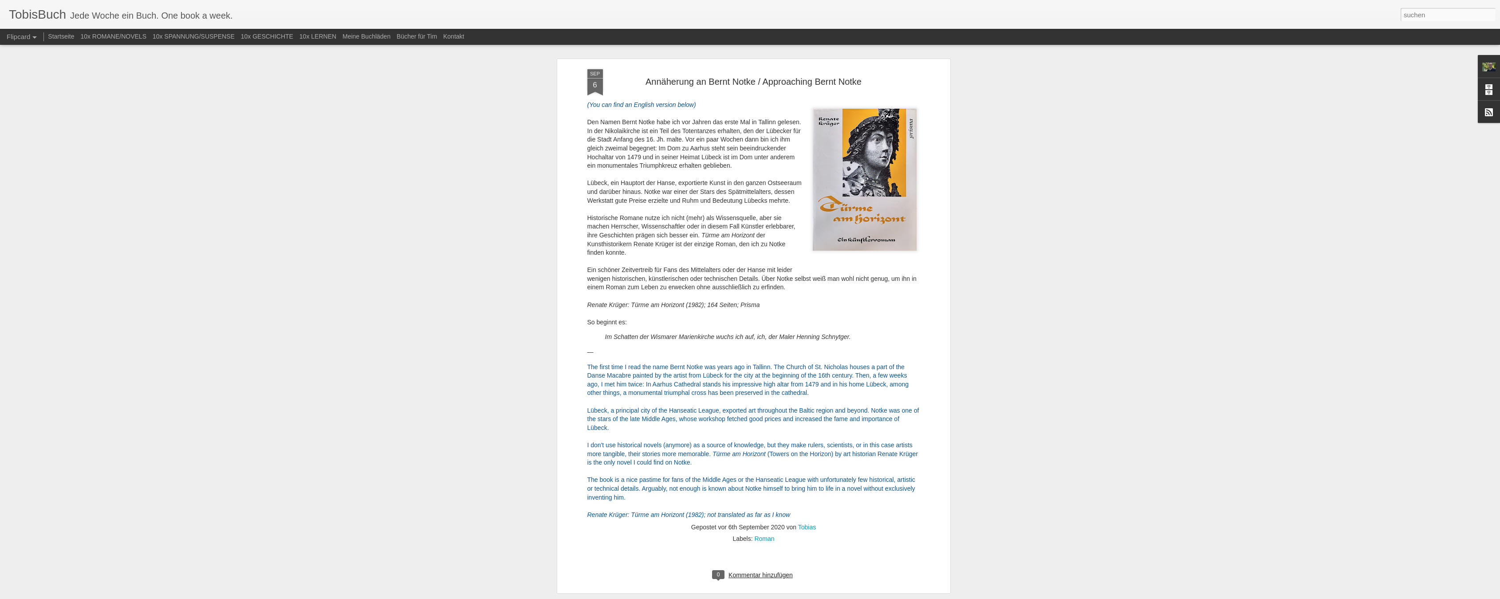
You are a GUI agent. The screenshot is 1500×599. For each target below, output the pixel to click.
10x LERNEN (317, 36)
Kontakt (453, 36)
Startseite (61, 36)
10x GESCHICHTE (267, 36)
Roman (764, 225)
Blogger (782, 594)
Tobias (807, 213)
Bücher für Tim (417, 36)
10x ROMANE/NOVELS (113, 36)
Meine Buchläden (366, 36)
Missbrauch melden (814, 594)
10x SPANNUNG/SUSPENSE (194, 36)
